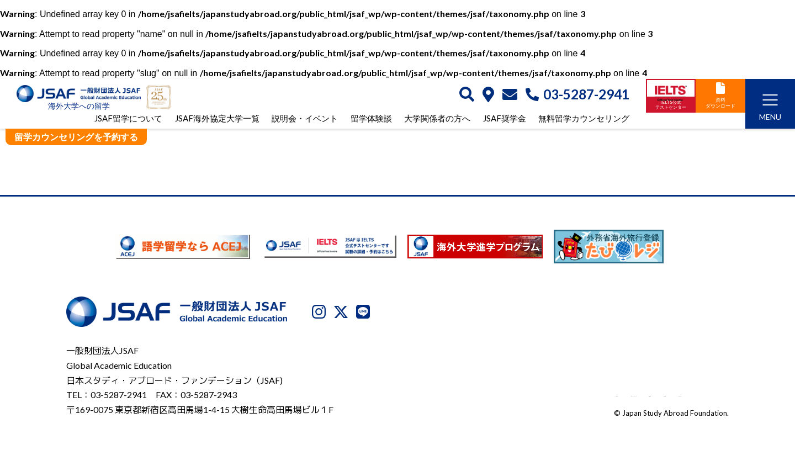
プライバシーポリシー (534, 393)
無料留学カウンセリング (583, 119)
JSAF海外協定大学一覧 (217, 119)
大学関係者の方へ (437, 119)
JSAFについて (454, 393)
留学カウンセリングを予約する (76, 136)
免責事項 (650, 393)
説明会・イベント (305, 119)
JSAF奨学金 (504, 119)
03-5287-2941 (577, 95)
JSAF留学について (128, 119)
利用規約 (604, 393)
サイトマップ (704, 393)
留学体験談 (371, 119)
